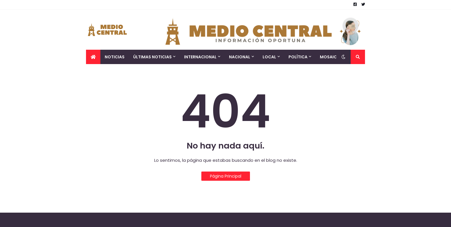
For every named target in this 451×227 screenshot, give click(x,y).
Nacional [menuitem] (239, 57)
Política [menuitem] (297, 57)
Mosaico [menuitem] (330, 57)
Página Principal (225, 176)
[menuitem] (93, 57)
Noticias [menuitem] (115, 57)
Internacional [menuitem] (200, 57)
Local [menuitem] (269, 57)
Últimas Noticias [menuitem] (152, 57)
